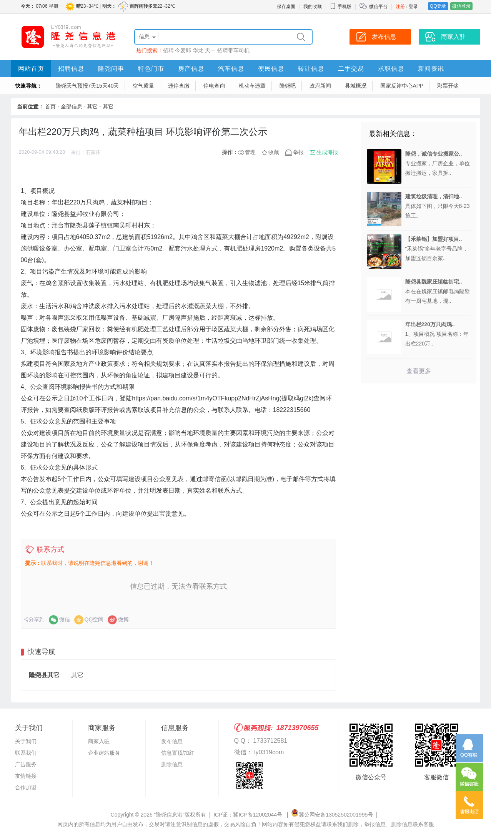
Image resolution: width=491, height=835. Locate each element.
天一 (210, 50)
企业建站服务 (104, 753)
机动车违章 (252, 86)
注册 (400, 6)
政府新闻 (320, 86)
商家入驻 (99, 741)
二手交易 (351, 68)
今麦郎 (183, 50)
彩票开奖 (448, 86)
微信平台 (378, 6)
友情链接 (26, 776)
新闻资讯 (431, 68)
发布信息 (172, 741)
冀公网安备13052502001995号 (332, 815)
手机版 (340, 6)
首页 (50, 106)
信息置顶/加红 (178, 753)
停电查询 (214, 86)
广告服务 (26, 764)
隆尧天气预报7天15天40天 (87, 86)
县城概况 (355, 86)
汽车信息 (231, 68)
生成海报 (327, 152)
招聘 (168, 50)
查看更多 (418, 371)
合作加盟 (26, 787)
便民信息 (271, 68)
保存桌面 (286, 6)
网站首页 (31, 68)
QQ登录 (438, 6)
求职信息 (391, 68)
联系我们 (26, 753)
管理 (250, 152)
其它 (92, 106)
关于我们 (26, 741)
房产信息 (191, 68)
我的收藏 (312, 6)
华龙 (198, 50)
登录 (413, 6)
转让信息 (311, 68)
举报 (298, 152)
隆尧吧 (288, 86)
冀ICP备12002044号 (258, 815)
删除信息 (172, 764)
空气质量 (143, 86)
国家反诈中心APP (401, 86)
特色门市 (151, 68)
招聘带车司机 (233, 50)
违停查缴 (179, 86)
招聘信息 (71, 68)
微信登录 (461, 6)
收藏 (273, 152)
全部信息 (71, 106)
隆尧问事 (111, 68)
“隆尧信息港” (169, 815)
